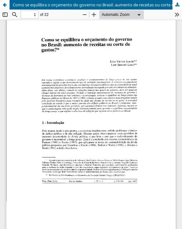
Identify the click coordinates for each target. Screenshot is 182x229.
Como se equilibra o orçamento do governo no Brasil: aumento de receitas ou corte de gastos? (97, 5)
